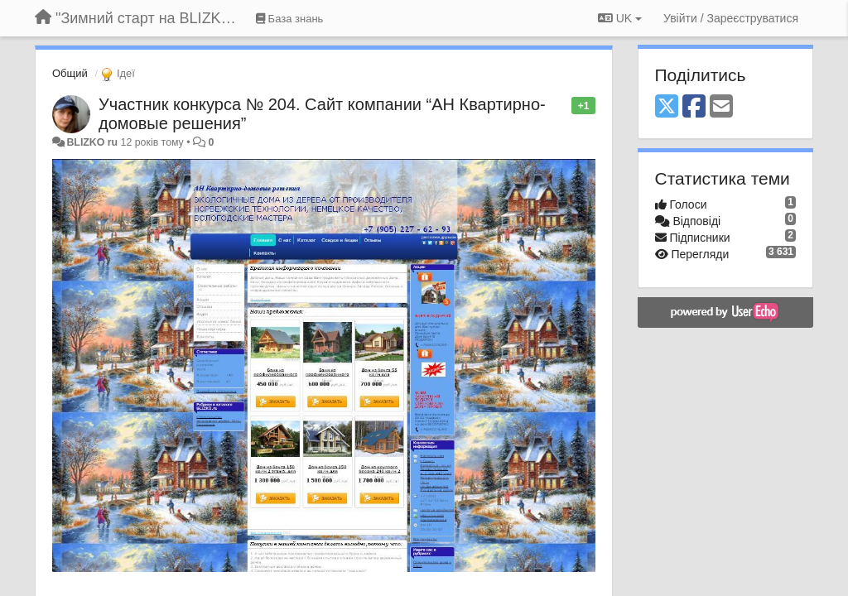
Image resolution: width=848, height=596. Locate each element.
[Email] (721, 107)
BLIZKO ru (93, 142)
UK (620, 18)
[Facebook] (694, 107)
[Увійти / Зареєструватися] (731, 18)
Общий (70, 73)
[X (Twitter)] (666, 107)
